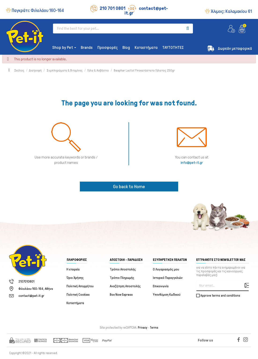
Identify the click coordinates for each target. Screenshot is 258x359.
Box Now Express (121, 294)
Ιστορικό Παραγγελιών (168, 278)
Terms (154, 327)
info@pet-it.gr (192, 163)
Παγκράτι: (38, 10)
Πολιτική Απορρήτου (80, 286)
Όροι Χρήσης (75, 278)
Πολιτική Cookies (78, 294)
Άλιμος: (231, 11)
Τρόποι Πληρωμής (122, 278)
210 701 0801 (107, 8)
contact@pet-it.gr (146, 10)
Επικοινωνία (161, 286)
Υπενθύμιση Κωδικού (167, 294)
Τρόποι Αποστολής (123, 269)
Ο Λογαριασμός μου (166, 269)
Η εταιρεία (73, 269)
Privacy (142, 327)
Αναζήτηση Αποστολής (125, 286)
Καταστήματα (75, 303)
